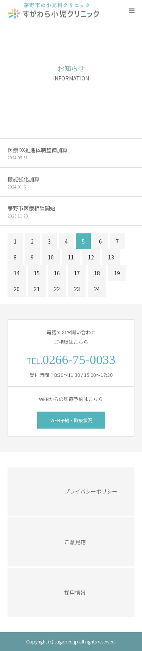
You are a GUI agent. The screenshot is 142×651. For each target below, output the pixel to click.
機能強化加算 (23, 179)
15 (37, 273)
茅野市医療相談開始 (31, 208)
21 (37, 289)
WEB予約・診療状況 (71, 420)
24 (97, 289)
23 (77, 289)
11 (71, 257)
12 (91, 257)
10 (51, 257)
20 (17, 289)
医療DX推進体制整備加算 (37, 150)
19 (117, 273)
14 (17, 273)
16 (57, 273)
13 (111, 257)
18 (97, 273)
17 (77, 273)
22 (57, 289)
